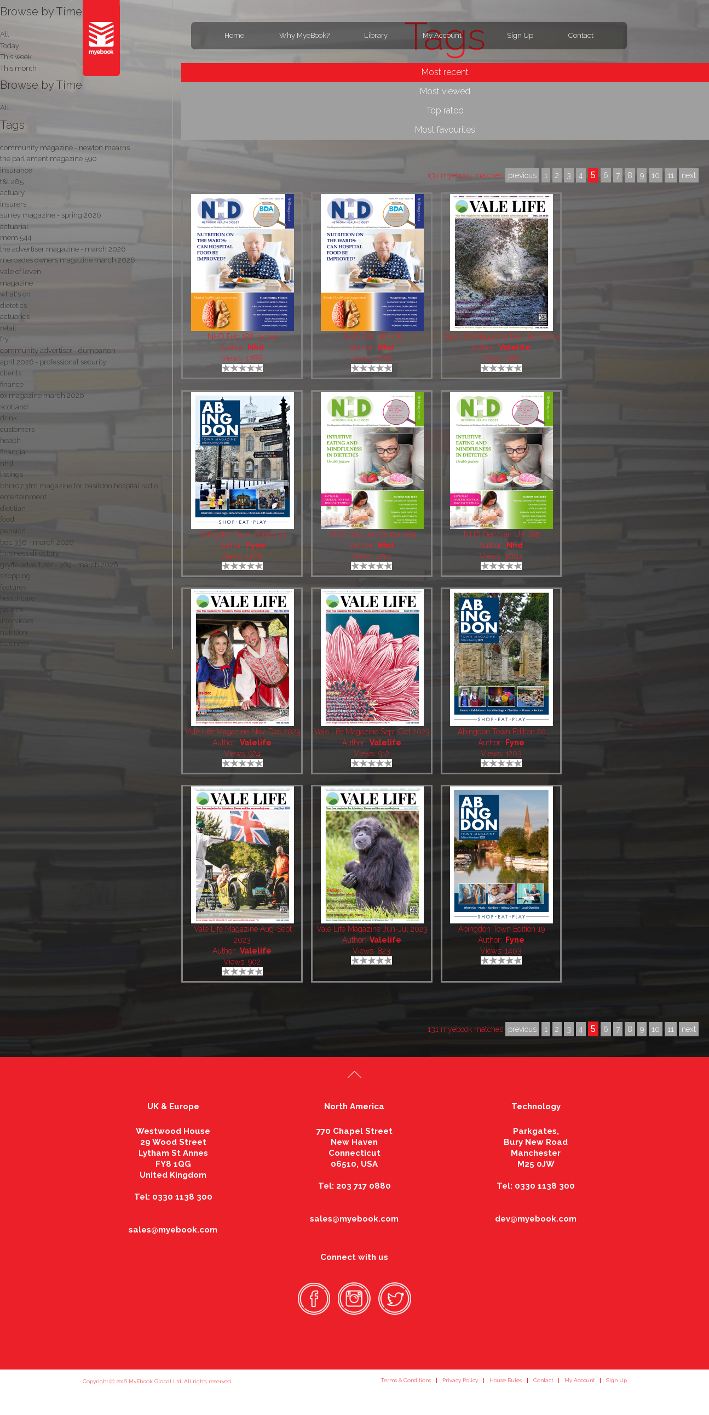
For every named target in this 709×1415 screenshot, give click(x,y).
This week (16, 57)
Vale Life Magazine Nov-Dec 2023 (243, 731)
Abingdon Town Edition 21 (242, 534)
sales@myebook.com (173, 1230)
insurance (16, 170)
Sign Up (520, 35)
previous (522, 1029)
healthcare (17, 598)
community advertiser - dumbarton (58, 350)
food (7, 519)
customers (17, 429)
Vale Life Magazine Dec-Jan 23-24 (501, 336)
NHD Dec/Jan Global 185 (372, 534)
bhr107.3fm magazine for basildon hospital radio (79, 486)
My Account (442, 35)
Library (376, 35)
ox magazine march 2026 (42, 395)
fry (4, 339)
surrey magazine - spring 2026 (50, 215)
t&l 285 (12, 182)
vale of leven (20, 271)
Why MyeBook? (304, 35)
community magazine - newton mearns (65, 148)
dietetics (13, 305)
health (10, 440)
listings (11, 474)
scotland (14, 407)
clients (10, 373)
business (14, 644)
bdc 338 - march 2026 (36, 542)
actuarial (14, 226)
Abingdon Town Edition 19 (501, 929)
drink (8, 418)
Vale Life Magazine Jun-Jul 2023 (372, 929)
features (13, 587)
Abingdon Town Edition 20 (502, 731)
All (4, 108)
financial (13, 452)
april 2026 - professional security (53, 362)
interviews (16, 621)
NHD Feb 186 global (242, 336)
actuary (12, 193)
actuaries (15, 316)
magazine (16, 283)
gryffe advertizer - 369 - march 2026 (59, 565)
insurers (13, 204)
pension (13, 531)
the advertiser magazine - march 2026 (62, 249)
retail (8, 328)
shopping (15, 576)
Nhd (255, 347)
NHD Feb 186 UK (372, 336)
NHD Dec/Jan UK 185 (501, 534)
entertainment (23, 497)
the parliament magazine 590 (48, 159)
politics (11, 610)
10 (656, 1029)
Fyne (256, 545)
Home (234, 35)
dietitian (13, 508)
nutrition (13, 632)
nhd (6, 463)
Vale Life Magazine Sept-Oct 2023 (372, 731)
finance (12, 384)
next (689, 1029)
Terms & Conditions (406, 1380)
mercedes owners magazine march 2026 (67, 260)
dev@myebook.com (536, 1219)
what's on (15, 294)
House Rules (505, 1380)
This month (18, 68)
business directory (29, 553)
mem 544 (15, 237)
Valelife (515, 347)
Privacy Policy (460, 1380)
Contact (580, 35)
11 (670, 1029)
